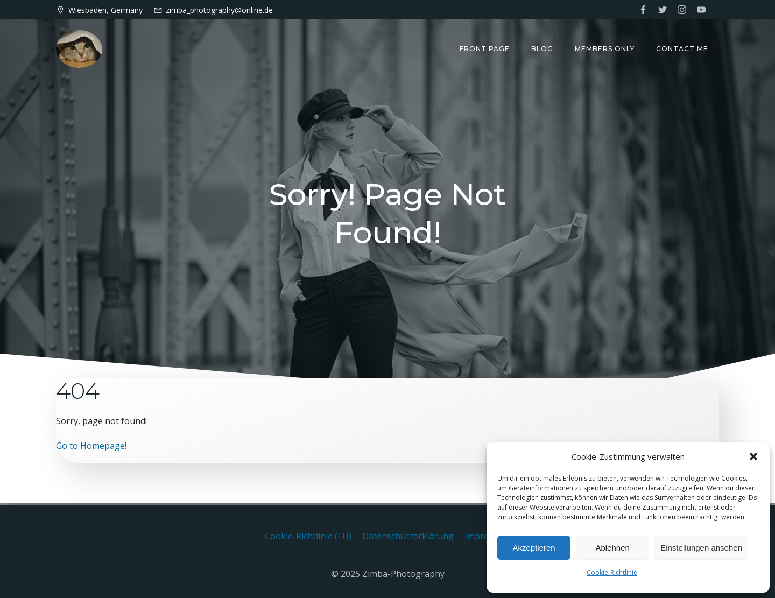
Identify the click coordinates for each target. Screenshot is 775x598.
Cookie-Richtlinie (612, 572)
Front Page (485, 49)
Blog (542, 49)
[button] (753, 456)
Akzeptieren (533, 547)
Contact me (682, 49)
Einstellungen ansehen (701, 547)
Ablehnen (612, 547)
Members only (605, 49)
